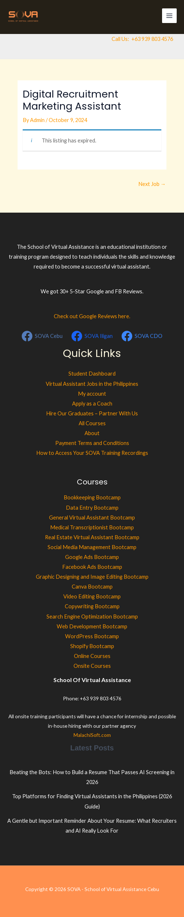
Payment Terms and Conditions (92, 443)
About (92, 433)
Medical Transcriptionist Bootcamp (92, 527)
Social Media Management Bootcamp (92, 547)
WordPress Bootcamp (92, 636)
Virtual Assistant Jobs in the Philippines (92, 384)
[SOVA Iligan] (92, 336)
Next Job (152, 184)
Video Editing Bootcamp (92, 596)
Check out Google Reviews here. (92, 316)
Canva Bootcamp (92, 586)
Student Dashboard (92, 373)
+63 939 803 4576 (152, 39)
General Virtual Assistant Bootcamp (92, 517)
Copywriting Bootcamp (92, 606)
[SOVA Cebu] (42, 336)
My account (92, 394)
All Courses (92, 423)
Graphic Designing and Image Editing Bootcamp (92, 577)
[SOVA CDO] (142, 336)
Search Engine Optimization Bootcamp (92, 616)
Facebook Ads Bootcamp (92, 567)
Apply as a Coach (92, 403)
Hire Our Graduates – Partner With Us (92, 413)
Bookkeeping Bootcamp (92, 497)
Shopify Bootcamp (92, 646)
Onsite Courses (92, 666)
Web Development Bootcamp (92, 626)
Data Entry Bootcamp (92, 508)
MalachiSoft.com (92, 735)
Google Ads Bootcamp (92, 557)
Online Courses (92, 656)
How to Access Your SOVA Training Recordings (92, 453)
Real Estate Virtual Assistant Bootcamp (92, 537)
